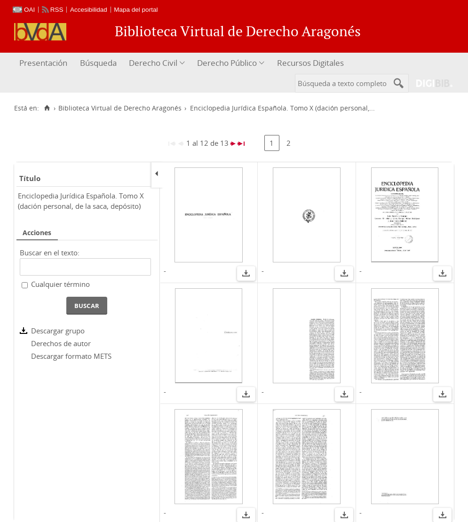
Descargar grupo (58, 330)
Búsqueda (98, 62)
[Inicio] (47, 108)
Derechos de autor (61, 343)
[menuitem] (44, 63)
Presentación (43, 62)
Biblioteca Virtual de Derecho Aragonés (120, 108)
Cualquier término (60, 284)
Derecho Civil (153, 62)
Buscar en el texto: (49, 252)
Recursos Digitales (310, 62)
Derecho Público (227, 62)
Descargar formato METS (71, 356)
